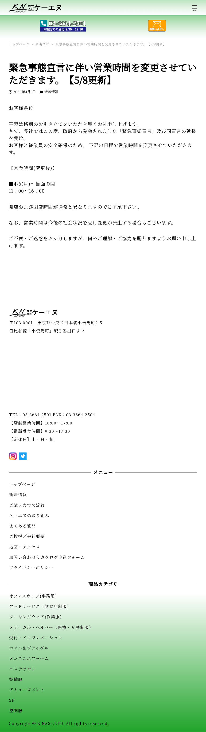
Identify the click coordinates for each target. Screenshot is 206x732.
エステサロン (22, 669)
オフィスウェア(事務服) (33, 596)
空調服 (16, 710)
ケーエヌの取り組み (29, 515)
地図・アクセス (24, 547)
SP (12, 700)
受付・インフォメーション (35, 637)
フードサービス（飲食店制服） (40, 606)
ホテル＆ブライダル (29, 648)
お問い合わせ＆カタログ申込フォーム (47, 557)
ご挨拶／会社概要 (27, 536)
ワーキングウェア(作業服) (35, 617)
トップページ (22, 484)
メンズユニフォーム (29, 658)
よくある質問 (22, 526)
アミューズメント (27, 689)
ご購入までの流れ (27, 505)
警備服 (16, 679)
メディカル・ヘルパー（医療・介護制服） (51, 627)
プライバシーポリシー (31, 567)
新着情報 (51, 91)
